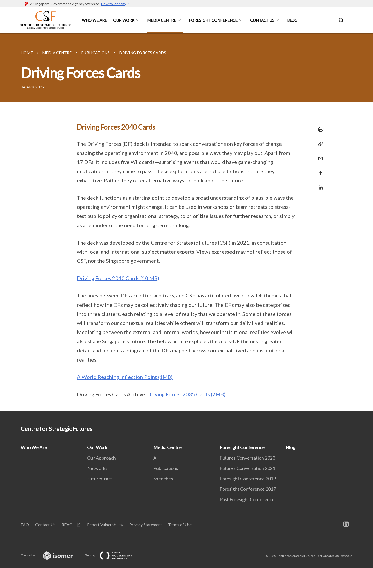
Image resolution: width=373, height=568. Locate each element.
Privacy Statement (145, 524)
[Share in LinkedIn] (319, 184)
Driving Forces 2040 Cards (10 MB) (118, 278)
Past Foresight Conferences (248, 499)
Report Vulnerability (105, 524)
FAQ (25, 524)
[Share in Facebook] (319, 169)
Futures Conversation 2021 (247, 468)
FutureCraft (99, 478)
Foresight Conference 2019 (248, 478)
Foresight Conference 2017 (248, 489)
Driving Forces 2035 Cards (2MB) (186, 394)
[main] (186, 222)
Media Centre (161, 20)
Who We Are (94, 20)
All (156, 458)
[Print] (319, 129)
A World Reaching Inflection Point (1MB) (125, 377)
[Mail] (319, 155)
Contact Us (262, 20)
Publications (165, 468)
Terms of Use (180, 524)
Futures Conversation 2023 (247, 458)
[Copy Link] (319, 144)
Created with (51, 555)
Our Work (123, 20)
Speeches (163, 478)
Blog (292, 20)
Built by (112, 555)
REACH (69, 524)
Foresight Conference (213, 20)
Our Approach (101, 458)
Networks (97, 468)
